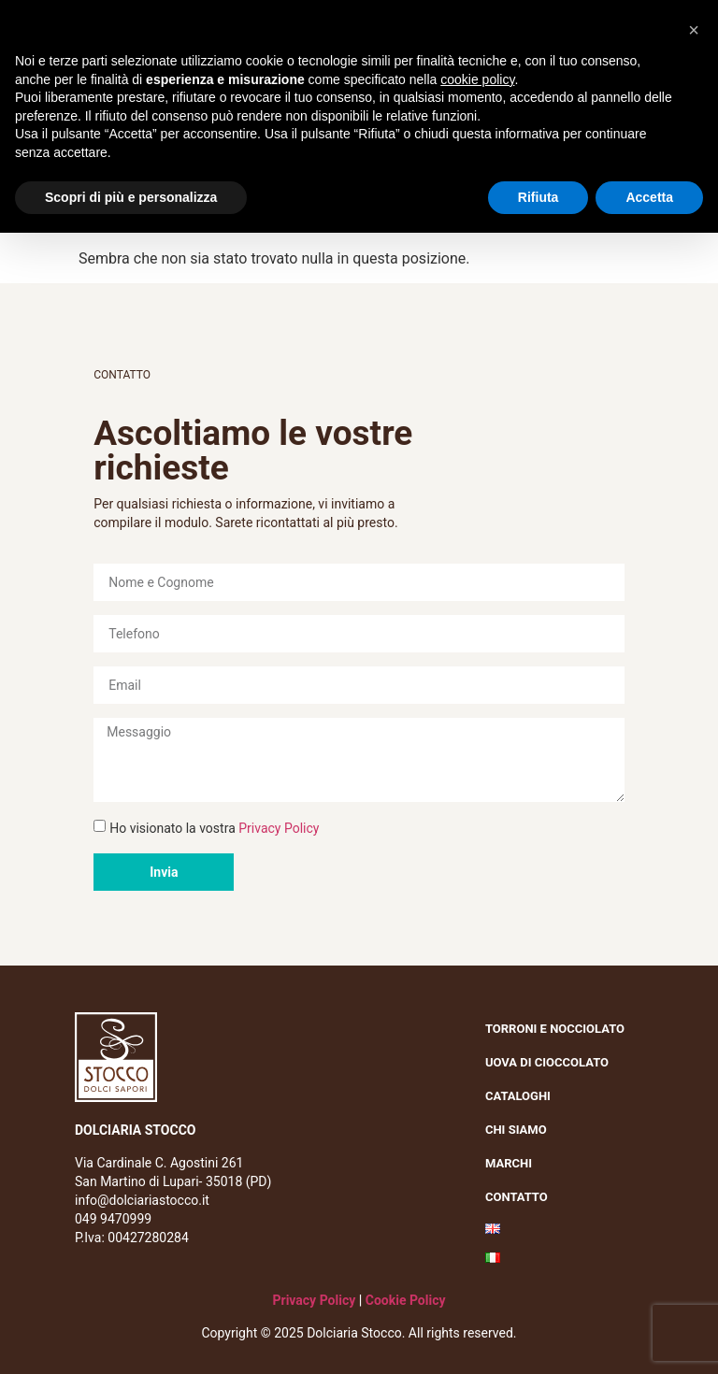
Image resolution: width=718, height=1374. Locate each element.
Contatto (516, 1197)
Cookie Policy (406, 1300)
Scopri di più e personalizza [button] (131, 197)
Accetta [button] (649, 197)
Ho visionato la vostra (214, 828)
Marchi (513, 1163)
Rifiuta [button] (538, 197)
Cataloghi (518, 1096)
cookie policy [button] (477, 79)
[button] (694, 30)
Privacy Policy (278, 828)
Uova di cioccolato (547, 1062)
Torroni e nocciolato (559, 1029)
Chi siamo (520, 1130)
